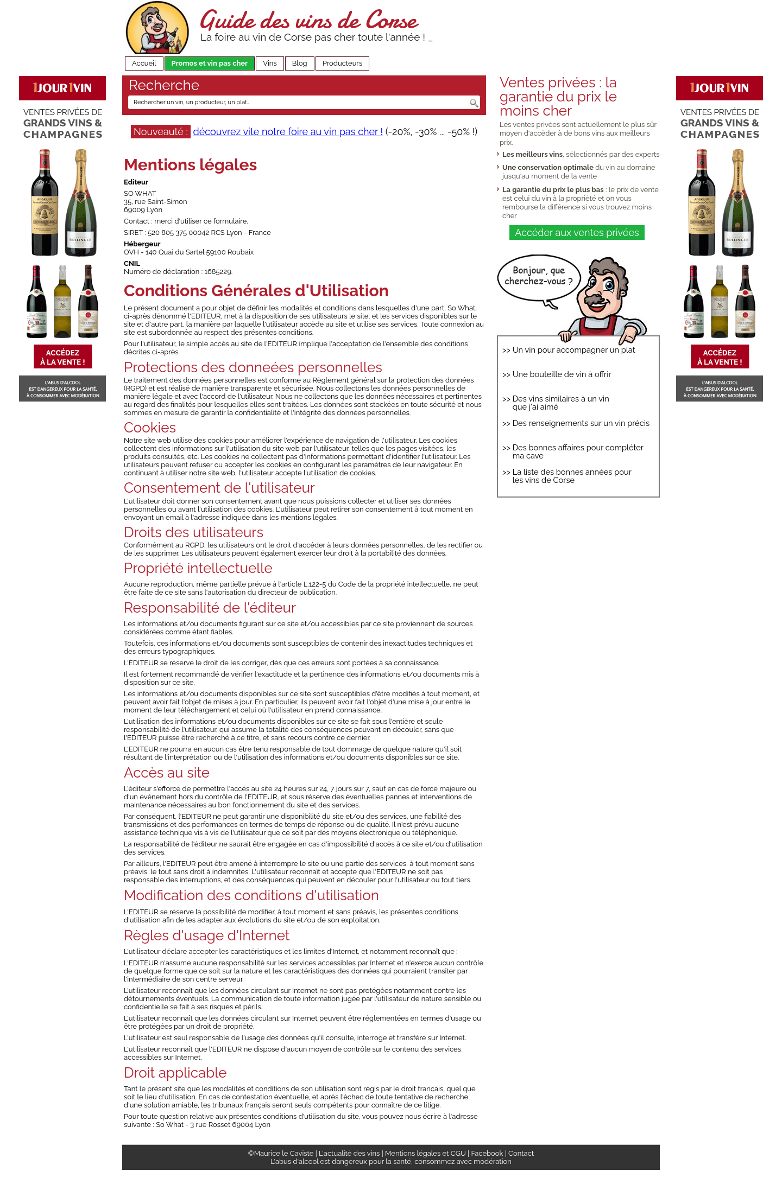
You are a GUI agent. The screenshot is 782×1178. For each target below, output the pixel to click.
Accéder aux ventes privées (577, 232)
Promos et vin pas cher (210, 63)
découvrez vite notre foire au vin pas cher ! (288, 131)
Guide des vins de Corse (307, 19)
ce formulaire (225, 221)
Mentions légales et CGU (425, 1153)
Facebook (487, 1153)
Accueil (144, 63)
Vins (270, 63)
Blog (299, 63)
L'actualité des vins (349, 1153)
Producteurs (343, 63)
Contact (521, 1153)
